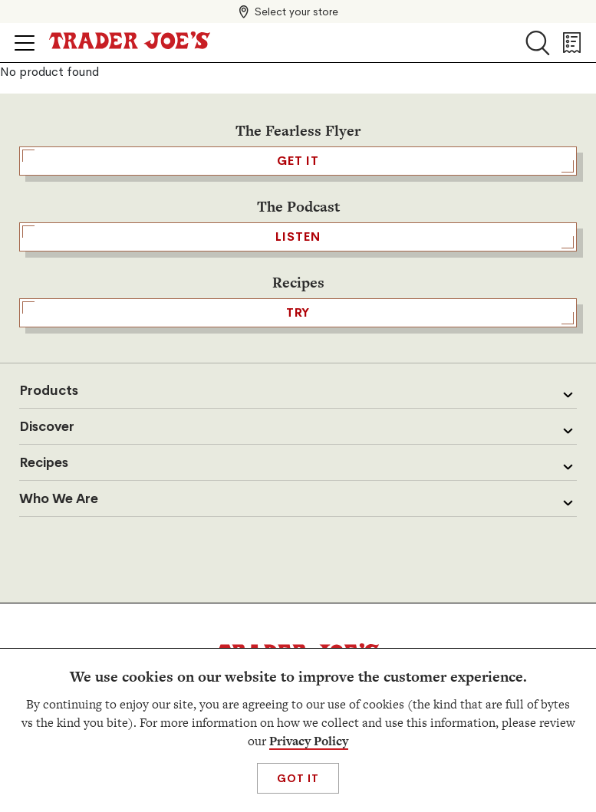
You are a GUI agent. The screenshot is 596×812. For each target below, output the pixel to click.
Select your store (296, 11)
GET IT (298, 161)
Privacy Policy (308, 741)
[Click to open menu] (24, 43)
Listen (298, 236)
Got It (298, 778)
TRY (298, 312)
